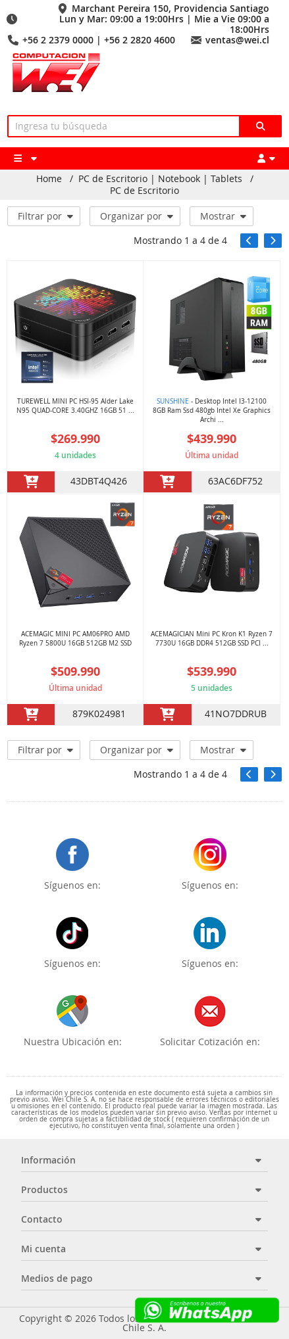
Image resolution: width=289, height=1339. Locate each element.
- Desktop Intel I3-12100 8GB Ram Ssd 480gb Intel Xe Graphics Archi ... (212, 410)
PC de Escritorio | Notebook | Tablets (160, 179)
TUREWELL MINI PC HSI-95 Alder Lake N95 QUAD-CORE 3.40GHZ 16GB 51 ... (75, 406)
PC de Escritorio (144, 191)
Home (49, 179)
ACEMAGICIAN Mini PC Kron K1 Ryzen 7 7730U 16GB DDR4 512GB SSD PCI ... (212, 638)
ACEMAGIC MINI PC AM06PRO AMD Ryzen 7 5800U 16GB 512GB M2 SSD (75, 638)
